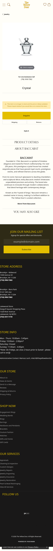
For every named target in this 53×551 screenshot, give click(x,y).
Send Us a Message (8, 384)
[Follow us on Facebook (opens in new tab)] (10, 499)
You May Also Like (26, 212)
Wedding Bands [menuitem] (6, 415)
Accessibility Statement (26, 530)
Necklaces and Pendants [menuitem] (10, 425)
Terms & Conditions (39, 525)
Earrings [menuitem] (3, 422)
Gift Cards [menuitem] (4, 442)
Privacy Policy (5, 394)
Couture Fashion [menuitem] (6, 432)
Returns (38, 122)
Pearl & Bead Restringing (10, 483)
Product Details (26, 142)
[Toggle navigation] (4, 5)
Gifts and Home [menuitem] (6, 439)
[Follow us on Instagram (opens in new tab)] (4, 499)
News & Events (6, 381)
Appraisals (4, 460)
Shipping (14, 122)
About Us (3, 378)
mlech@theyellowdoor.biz (41, 358)
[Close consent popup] (47, 547)
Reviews (3, 388)
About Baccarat (26, 148)
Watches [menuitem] (3, 435)
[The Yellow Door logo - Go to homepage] (26, 5)
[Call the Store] (6, 280)
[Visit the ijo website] (26, 513)
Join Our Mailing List (26, 231)
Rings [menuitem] (2, 419)
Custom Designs (6, 467)
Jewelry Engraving (7, 473)
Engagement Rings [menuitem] (7, 412)
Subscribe (26, 249)
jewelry (6, 14)
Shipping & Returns (8, 391)
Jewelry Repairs (6, 470)
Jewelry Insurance (7, 477)
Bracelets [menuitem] (3, 429)
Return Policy (12, 525)
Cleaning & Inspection (9, 463)
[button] (8, 4)
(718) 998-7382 (26, 79)
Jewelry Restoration (8, 480)
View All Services (6, 487)
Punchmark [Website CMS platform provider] (31, 541)
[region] (26, 46)
